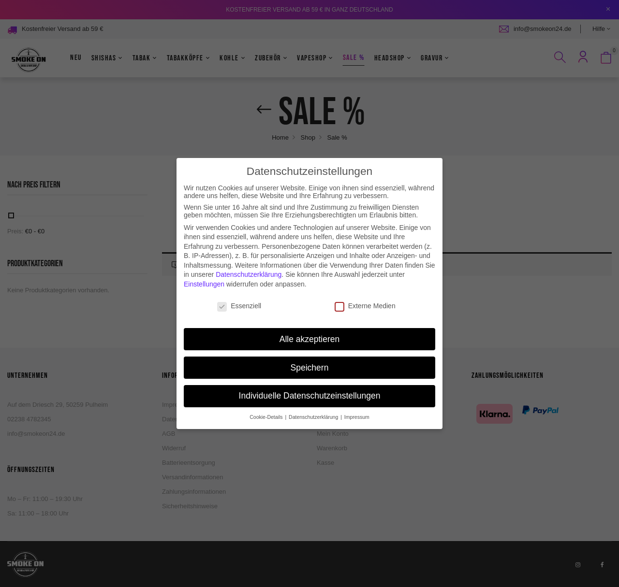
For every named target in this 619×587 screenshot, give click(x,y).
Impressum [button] (356, 409)
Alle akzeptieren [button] (310, 331)
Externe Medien (365, 298)
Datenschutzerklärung (248, 267)
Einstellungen (204, 276)
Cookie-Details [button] (267, 409)
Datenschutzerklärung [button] (314, 409)
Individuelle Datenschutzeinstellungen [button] (310, 388)
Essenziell (239, 298)
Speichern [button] (310, 359)
